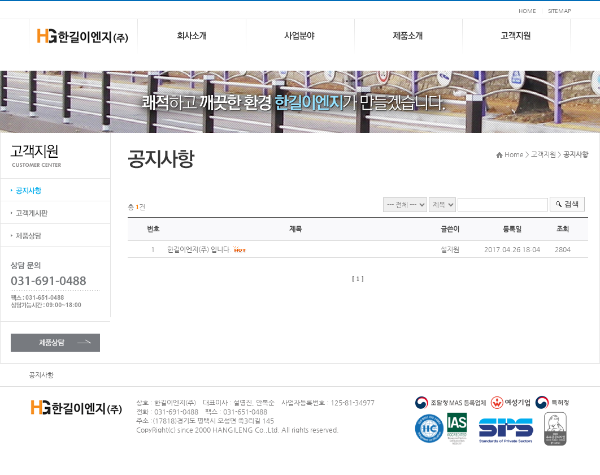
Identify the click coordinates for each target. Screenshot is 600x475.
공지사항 (41, 375)
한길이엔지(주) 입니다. (199, 249)
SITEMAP (559, 11)
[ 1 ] (358, 279)
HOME (527, 11)
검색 (571, 204)
